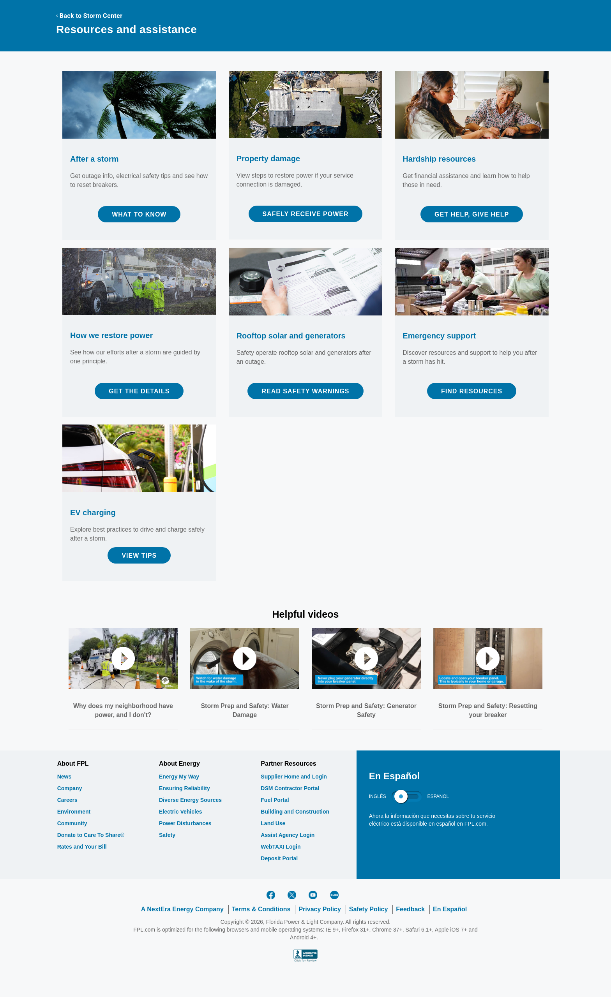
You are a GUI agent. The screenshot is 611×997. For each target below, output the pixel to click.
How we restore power (111, 335)
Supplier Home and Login (294, 776)
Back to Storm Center (89, 16)
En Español (450, 909)
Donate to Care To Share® (91, 835)
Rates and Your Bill (82, 847)
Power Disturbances (185, 823)
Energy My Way (179, 776)
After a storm (94, 159)
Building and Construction (295, 812)
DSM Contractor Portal (290, 788)
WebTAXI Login (280, 847)
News (64, 776)
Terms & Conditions (261, 909)
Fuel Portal (275, 800)
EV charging (93, 512)
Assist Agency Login (287, 835)
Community (72, 823)
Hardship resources (439, 159)
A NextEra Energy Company (182, 909)
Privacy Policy (319, 909)
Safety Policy (368, 909)
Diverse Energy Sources (190, 800)
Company (69, 788)
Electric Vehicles (180, 812)
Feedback (410, 909)
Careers (67, 800)
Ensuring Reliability (184, 788)
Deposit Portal (279, 858)
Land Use (273, 823)
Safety (167, 835)
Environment (74, 812)
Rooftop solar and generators (291, 335)
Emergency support (439, 335)
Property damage (268, 158)
